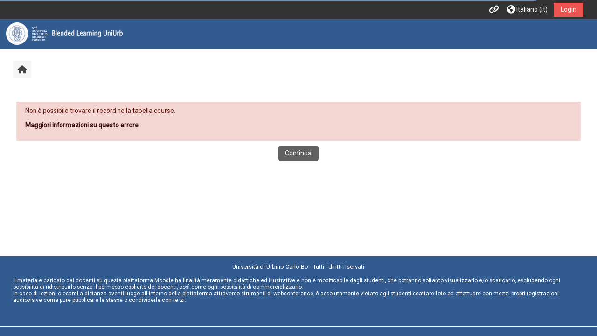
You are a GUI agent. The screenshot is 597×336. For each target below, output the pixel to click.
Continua (298, 153)
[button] (527, 9)
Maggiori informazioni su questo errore (82, 125)
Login (568, 9)
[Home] (64, 33)
